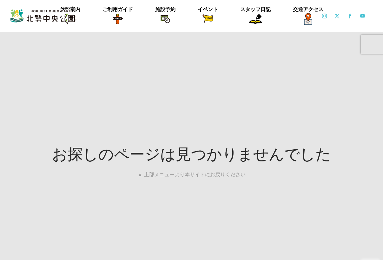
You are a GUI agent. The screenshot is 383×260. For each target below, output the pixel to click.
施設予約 (165, 9)
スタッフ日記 (255, 9)
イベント (208, 9)
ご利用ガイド (117, 9)
